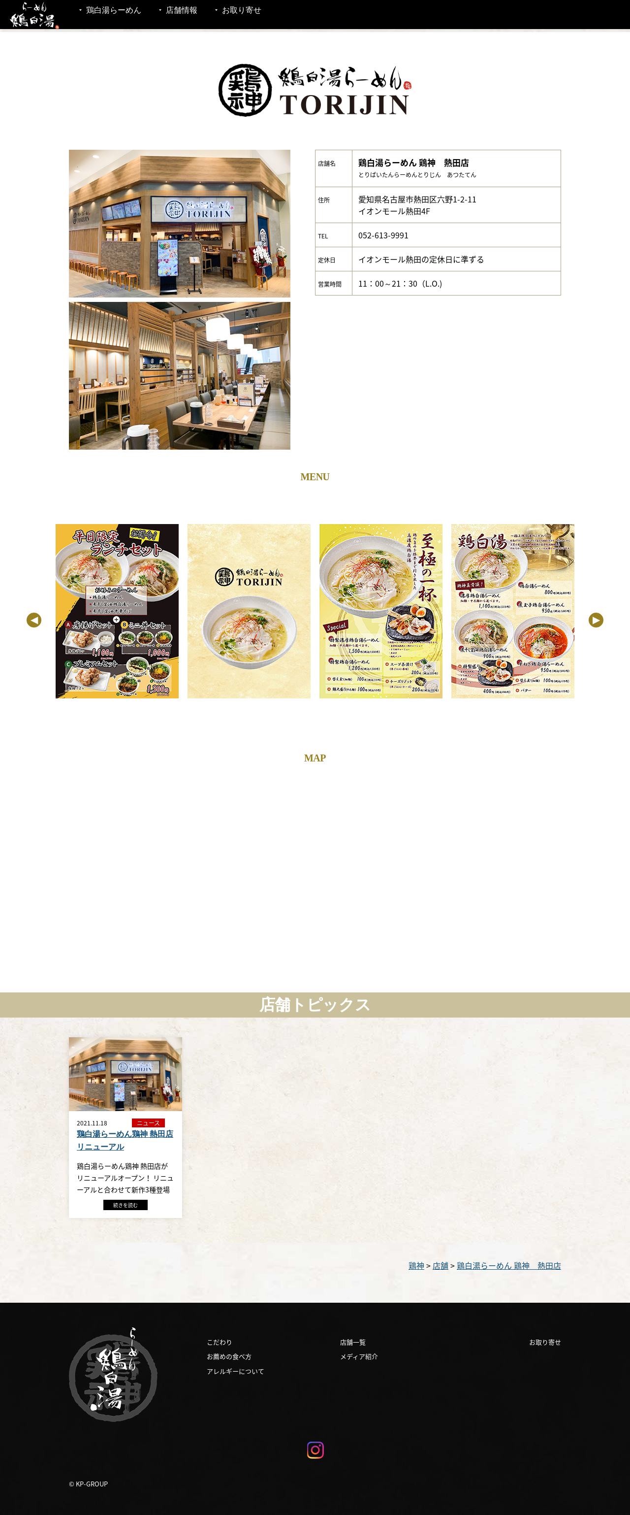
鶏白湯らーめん (113, 16)
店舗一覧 (353, 1342)
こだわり (219, 1342)
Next (596, 620)
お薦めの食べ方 (229, 1356)
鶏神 (416, 1265)
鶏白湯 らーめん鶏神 (34, 16)
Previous (34, 620)
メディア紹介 (359, 1356)
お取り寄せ (241, 16)
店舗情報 (181, 16)
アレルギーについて (235, 1371)
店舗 (440, 1265)
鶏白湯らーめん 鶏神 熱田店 (509, 1265)
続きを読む (125, 1205)
